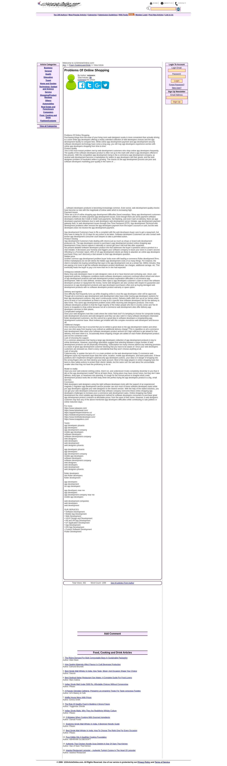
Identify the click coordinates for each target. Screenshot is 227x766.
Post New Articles (156, 15)
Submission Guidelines (107, 15)
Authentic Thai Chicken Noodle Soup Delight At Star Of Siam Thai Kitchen (97, 744)
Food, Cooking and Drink (48, 116)
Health (48, 74)
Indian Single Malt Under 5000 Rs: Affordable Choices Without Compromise (96, 684)
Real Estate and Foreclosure (48, 108)
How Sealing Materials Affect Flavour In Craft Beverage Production (93, 664)
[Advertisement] (113, 38)
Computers (48, 112)
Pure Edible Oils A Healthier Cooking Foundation (86, 737)
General (48, 71)
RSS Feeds (126, 15)
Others (48, 100)
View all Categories (48, 126)
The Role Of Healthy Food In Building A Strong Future (87, 704)
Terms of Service (162, 762)
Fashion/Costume (48, 121)
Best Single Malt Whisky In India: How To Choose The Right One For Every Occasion (101, 730)
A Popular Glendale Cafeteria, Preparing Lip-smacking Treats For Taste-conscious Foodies (103, 691)
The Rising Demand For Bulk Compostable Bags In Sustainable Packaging (96, 658)
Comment (82, 80)
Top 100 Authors (60, 15)
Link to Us (169, 15)
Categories (92, 15)
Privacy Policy (143, 762)
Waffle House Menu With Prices (78, 697)
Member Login (141, 15)
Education (48, 77)
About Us (168, 3)
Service (48, 92)
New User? (176, 88)
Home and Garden (48, 83)
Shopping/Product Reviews (48, 96)
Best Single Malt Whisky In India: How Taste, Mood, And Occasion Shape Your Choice (101, 671)
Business (48, 68)
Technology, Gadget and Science (48, 88)
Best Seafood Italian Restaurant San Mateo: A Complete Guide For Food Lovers (98, 678)
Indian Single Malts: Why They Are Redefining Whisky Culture (90, 711)
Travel (48, 80)
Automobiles (48, 104)
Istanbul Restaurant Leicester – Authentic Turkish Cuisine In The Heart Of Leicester (101, 750)
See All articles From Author (122, 583)
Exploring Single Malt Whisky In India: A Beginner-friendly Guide (92, 724)
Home (155, 3)
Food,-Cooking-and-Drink (80, 65)
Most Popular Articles (77, 15)
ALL (64, 65)
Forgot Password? (176, 85)
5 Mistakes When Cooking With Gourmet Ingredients (88, 717)
